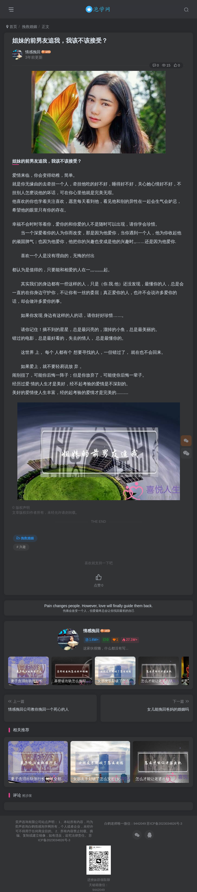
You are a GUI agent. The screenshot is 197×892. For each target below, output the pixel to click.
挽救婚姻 (29, 26)
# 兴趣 (21, 547)
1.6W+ (92, 640)
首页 (11, 26)
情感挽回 (32, 52)
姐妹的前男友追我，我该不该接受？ (60, 40)
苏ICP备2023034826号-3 (164, 823)
